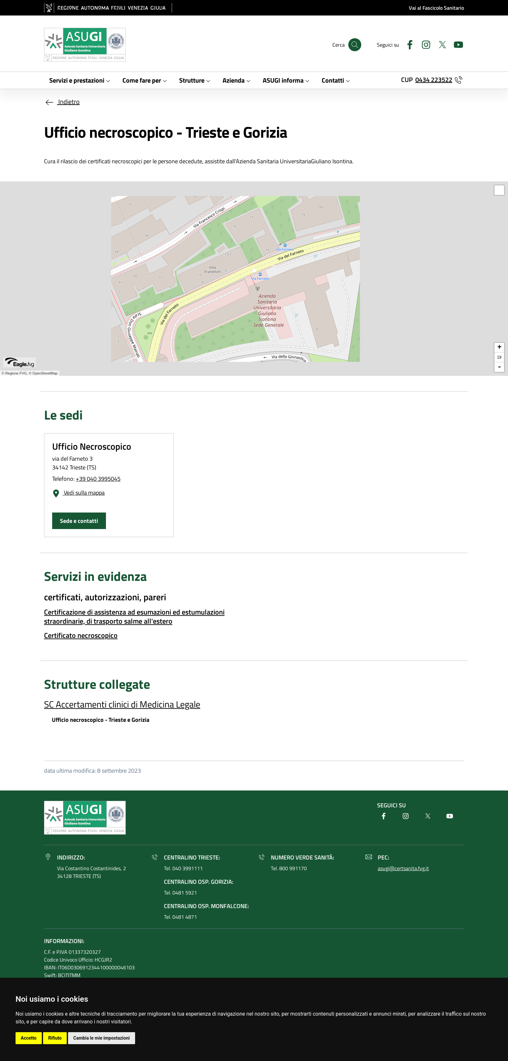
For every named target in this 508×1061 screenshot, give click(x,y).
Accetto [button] (29, 1038)
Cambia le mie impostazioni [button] (101, 1038)
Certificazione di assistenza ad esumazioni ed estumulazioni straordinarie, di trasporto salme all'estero (134, 616)
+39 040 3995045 (98, 478)
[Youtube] (456, 44)
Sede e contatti (79, 520)
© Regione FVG (14, 373)
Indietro (62, 102)
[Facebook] (407, 44)
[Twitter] (440, 44)
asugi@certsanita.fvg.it (403, 868)
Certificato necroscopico (81, 635)
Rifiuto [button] (55, 1038)
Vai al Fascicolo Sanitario (436, 8)
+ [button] (499, 347)
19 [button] (499, 357)
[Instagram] (423, 44)
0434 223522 (433, 80)
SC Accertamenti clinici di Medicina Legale (122, 704)
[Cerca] (354, 44)
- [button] (499, 367)
